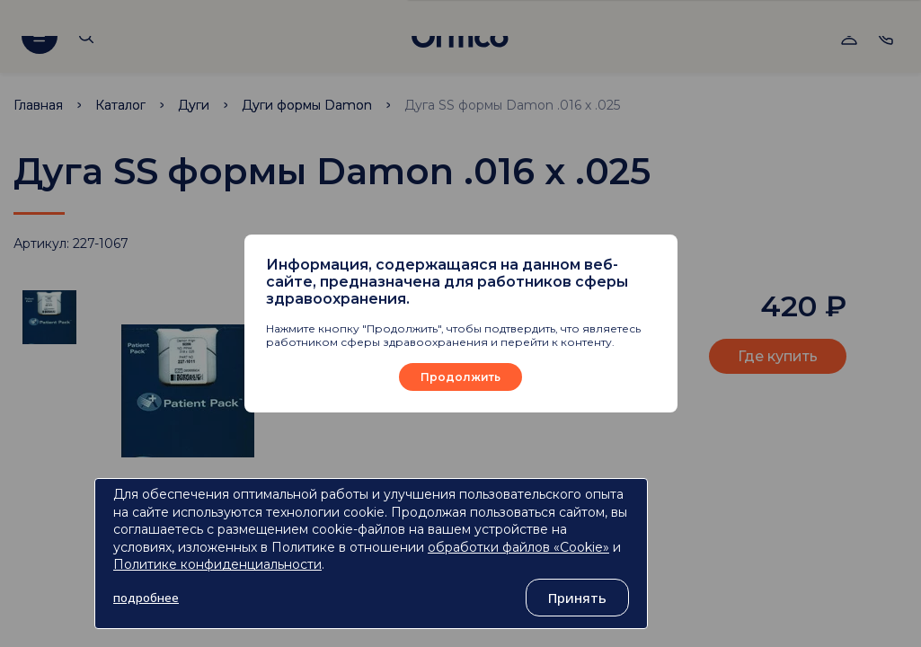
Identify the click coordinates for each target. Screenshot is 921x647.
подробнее (146, 597)
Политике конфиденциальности (217, 564)
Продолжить (460, 377)
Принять (577, 598)
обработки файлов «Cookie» (518, 547)
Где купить (778, 356)
